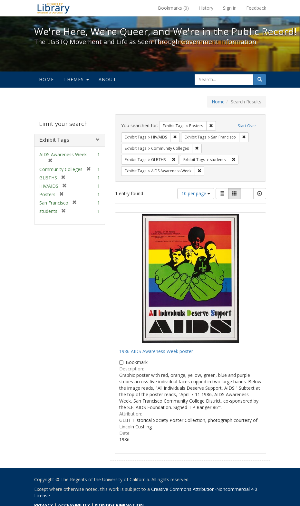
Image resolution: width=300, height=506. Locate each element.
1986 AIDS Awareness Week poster (156, 351)
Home (46, 79)
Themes (76, 79)
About (107, 79)
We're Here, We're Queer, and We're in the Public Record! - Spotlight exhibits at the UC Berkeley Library (53, 8)
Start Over (247, 126)
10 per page (195, 193)
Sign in (230, 8)
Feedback (256, 8)
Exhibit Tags (54, 139)
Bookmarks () (173, 8)
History (205, 8)
